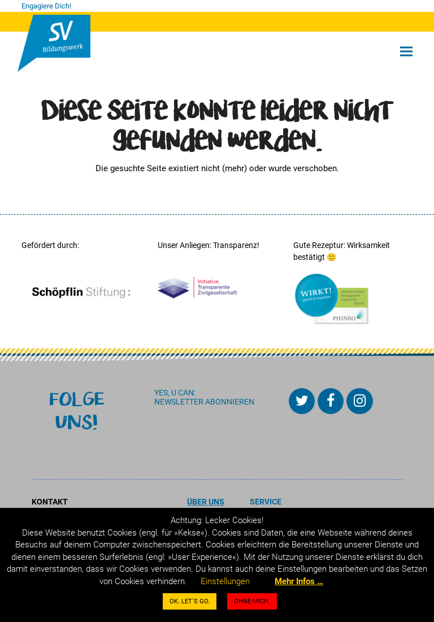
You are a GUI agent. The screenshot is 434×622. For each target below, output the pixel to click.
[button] (406, 51)
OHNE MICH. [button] (252, 601)
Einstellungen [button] (225, 581)
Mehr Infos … (299, 581)
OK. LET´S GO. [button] (190, 601)
